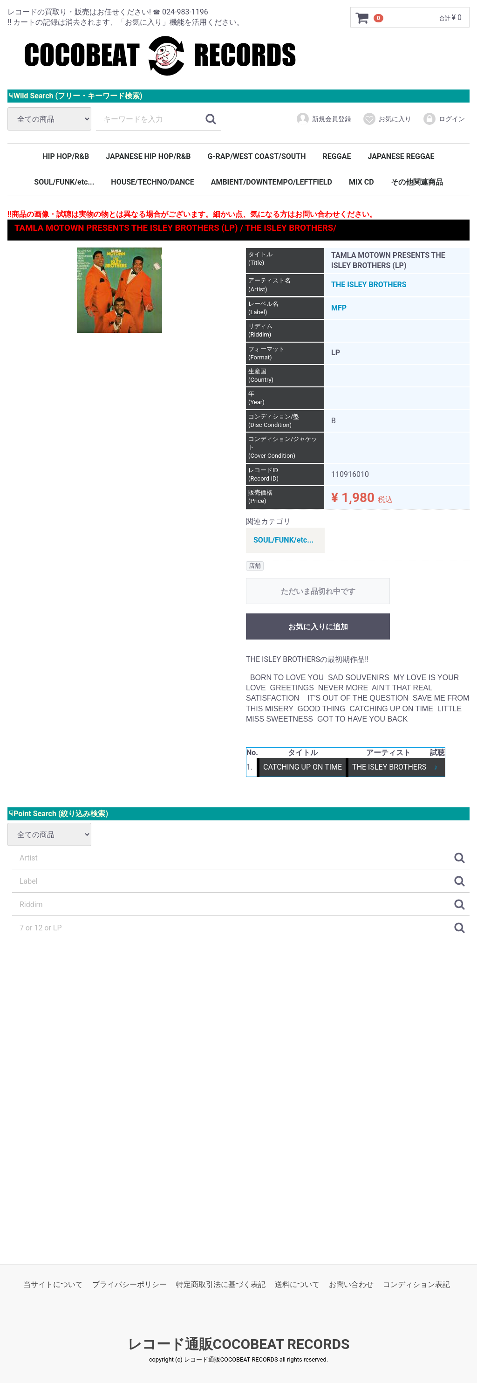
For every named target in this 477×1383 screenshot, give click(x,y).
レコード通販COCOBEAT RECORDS (239, 1344)
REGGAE (337, 156)
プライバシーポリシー (129, 1284)
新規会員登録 (323, 119)
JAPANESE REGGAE (401, 156)
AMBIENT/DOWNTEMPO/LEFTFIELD (271, 182)
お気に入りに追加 (318, 626)
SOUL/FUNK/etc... (64, 182)
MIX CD (361, 182)
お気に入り (386, 119)
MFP (339, 307)
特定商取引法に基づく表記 (221, 1284)
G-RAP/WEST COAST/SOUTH (256, 156)
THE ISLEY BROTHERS (369, 284)
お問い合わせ (351, 1284)
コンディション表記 (416, 1284)
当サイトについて (53, 1284)
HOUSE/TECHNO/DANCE (152, 182)
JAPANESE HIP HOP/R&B (148, 156)
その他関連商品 (417, 182)
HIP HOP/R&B (65, 156)
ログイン (443, 119)
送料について (297, 1284)
